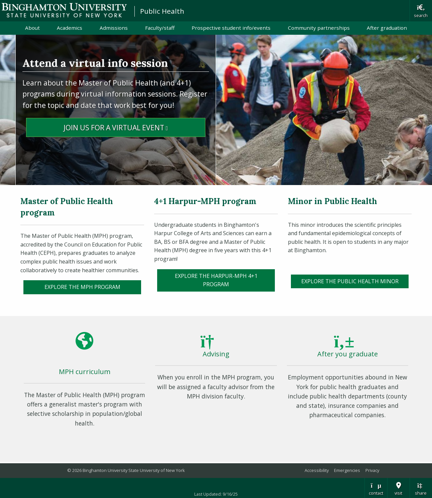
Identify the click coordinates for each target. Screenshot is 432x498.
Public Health (162, 11)
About (32, 27)
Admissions (114, 27)
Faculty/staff (160, 27)
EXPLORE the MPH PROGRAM (82, 287)
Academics (69, 27)
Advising (216, 353)
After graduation (387, 27)
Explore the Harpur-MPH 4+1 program (216, 280)
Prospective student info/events (231, 27)
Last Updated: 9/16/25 (216, 494)
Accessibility (317, 470)
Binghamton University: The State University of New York (64, 10)
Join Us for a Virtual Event (134, 127)
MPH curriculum (84, 371)
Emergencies (347, 470)
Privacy (372, 470)
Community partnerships (319, 27)
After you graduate (347, 353)
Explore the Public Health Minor (350, 281)
